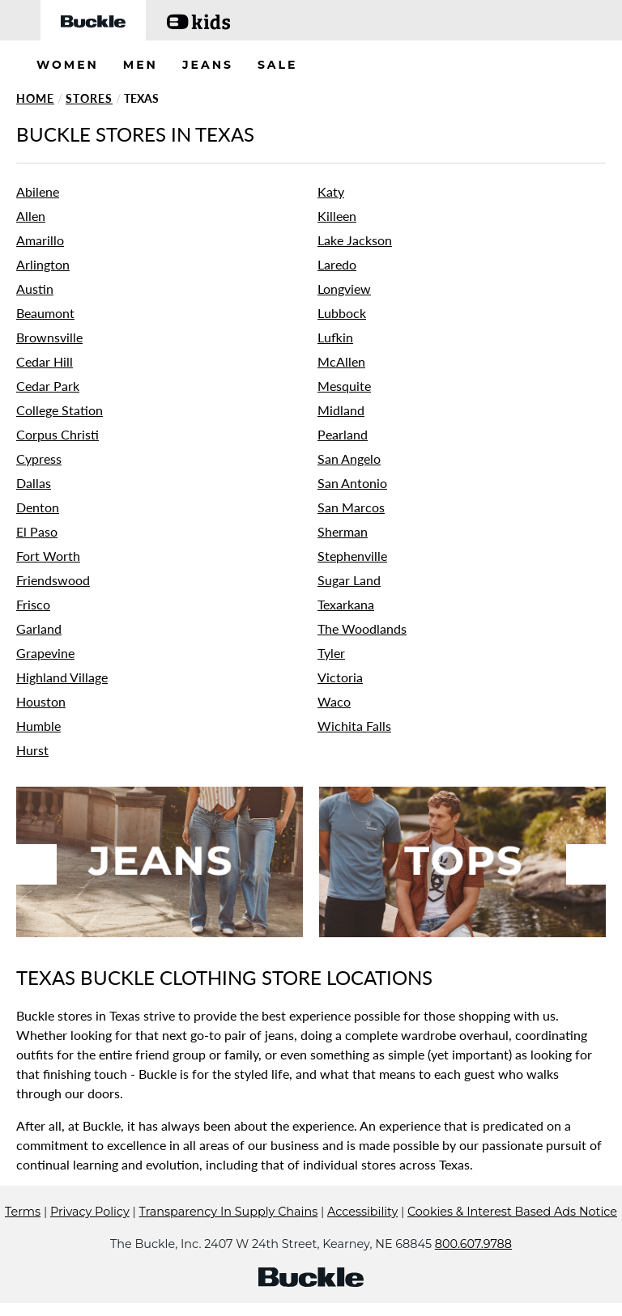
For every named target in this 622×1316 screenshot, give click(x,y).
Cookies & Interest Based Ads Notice (512, 1211)
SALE (278, 64)
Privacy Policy (90, 1211)
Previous (36, 864)
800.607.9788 (473, 1244)
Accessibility (362, 1211)
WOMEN (67, 64)
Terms (22, 1211)
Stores (89, 98)
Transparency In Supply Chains (228, 1211)
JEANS (207, 64)
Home (35, 98)
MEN (140, 64)
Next (586, 864)
